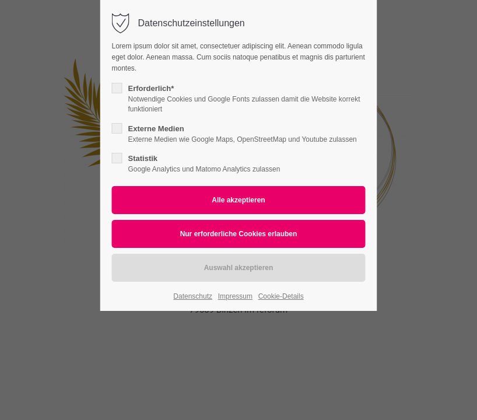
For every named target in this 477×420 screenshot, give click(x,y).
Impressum (235, 296)
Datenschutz (192, 296)
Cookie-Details (281, 296)
